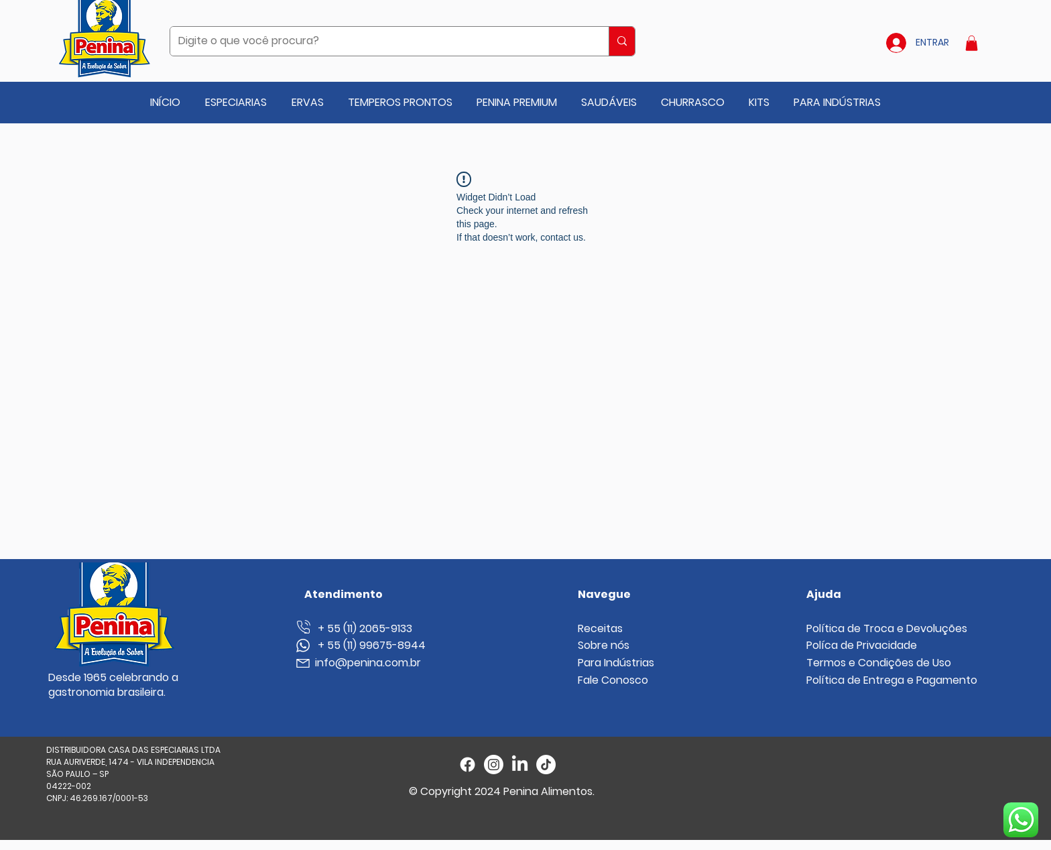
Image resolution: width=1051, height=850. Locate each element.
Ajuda (823, 594)
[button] (971, 43)
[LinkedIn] (520, 764)
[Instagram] (493, 764)
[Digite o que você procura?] (379, 41)
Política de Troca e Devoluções (886, 628)
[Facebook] (467, 764)
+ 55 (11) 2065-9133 (359, 628)
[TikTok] (546, 764)
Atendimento (343, 594)
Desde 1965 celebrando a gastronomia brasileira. (113, 685)
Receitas (600, 628)
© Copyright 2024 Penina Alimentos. (502, 791)
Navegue (604, 594)
